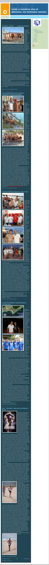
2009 (35, 38)
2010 (35, 29)
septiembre (36, 30)
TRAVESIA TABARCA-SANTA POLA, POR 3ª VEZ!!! (15, 192)
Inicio (17, 558)
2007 (35, 41)
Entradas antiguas (27, 558)
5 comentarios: (14, 556)
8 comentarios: (14, 404)
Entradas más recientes (6, 558)
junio (35, 35)
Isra (33, 44)
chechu (34, 46)
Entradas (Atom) (9, 560)
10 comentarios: (15, 89)
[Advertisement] (9, 22)
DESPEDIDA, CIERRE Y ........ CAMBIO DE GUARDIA (15, 26)
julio (35, 34)
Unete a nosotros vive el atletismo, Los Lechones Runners (28, 10)
